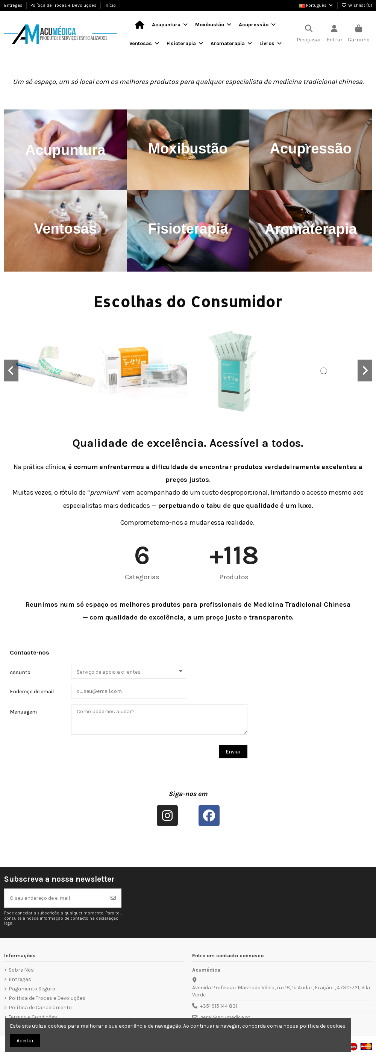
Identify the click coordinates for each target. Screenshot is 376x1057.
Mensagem (23, 712)
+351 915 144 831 (218, 1006)
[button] (11, 370)
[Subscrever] (113, 898)
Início (110, 5)
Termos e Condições (33, 1017)
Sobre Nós (21, 970)
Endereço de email (32, 691)
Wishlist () (356, 5)
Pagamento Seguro (32, 989)
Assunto (20, 672)
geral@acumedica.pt (225, 1017)
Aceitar (25, 1040)
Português (316, 5)
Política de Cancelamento (40, 1007)
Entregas (14, 5)
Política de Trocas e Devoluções (64, 5)
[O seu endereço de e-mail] (55, 898)
